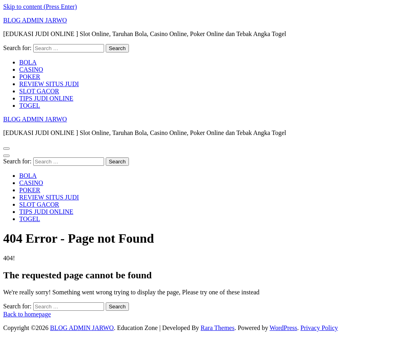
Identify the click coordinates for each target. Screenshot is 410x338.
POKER (29, 76)
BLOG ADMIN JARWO (35, 20)
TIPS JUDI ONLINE (46, 98)
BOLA (28, 62)
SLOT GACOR (39, 91)
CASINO (31, 69)
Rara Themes (218, 327)
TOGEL (29, 105)
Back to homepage (27, 314)
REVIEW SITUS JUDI (49, 83)
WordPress (283, 327)
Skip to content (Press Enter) (40, 6)
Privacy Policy (319, 327)
